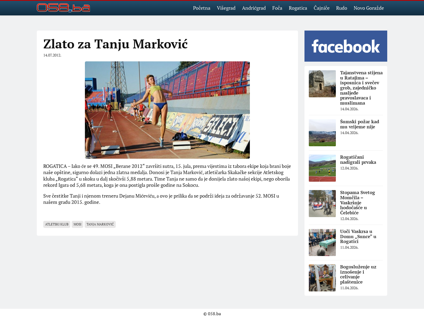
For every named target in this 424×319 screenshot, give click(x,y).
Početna (201, 8)
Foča (277, 8)
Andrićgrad (254, 8)
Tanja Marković (100, 224)
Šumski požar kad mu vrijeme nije (359, 124)
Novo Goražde (369, 8)
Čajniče (322, 8)
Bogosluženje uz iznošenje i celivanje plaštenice (358, 274)
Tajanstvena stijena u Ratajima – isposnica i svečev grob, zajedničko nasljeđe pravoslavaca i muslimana (361, 87)
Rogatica (298, 8)
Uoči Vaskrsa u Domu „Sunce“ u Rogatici (358, 236)
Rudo (341, 8)
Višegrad (226, 8)
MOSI (77, 224)
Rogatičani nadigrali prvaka (358, 159)
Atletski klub (56, 224)
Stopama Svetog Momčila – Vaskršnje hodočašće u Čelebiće (357, 202)
